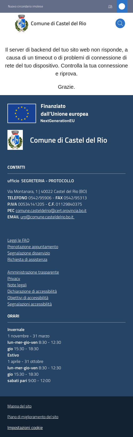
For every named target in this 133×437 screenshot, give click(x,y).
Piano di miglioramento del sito (32, 417)
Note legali (17, 285)
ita (110, 6)
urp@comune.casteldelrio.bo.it (47, 217)
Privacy (13, 278)
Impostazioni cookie (25, 427)
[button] (120, 23)
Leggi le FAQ (18, 240)
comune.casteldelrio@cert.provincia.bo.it (51, 210)
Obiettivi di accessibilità (27, 297)
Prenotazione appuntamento (32, 246)
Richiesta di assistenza (27, 259)
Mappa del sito (19, 406)
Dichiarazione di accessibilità (32, 291)
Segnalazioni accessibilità (29, 304)
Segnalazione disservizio (28, 253)
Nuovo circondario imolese (25, 6)
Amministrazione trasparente (33, 272)
